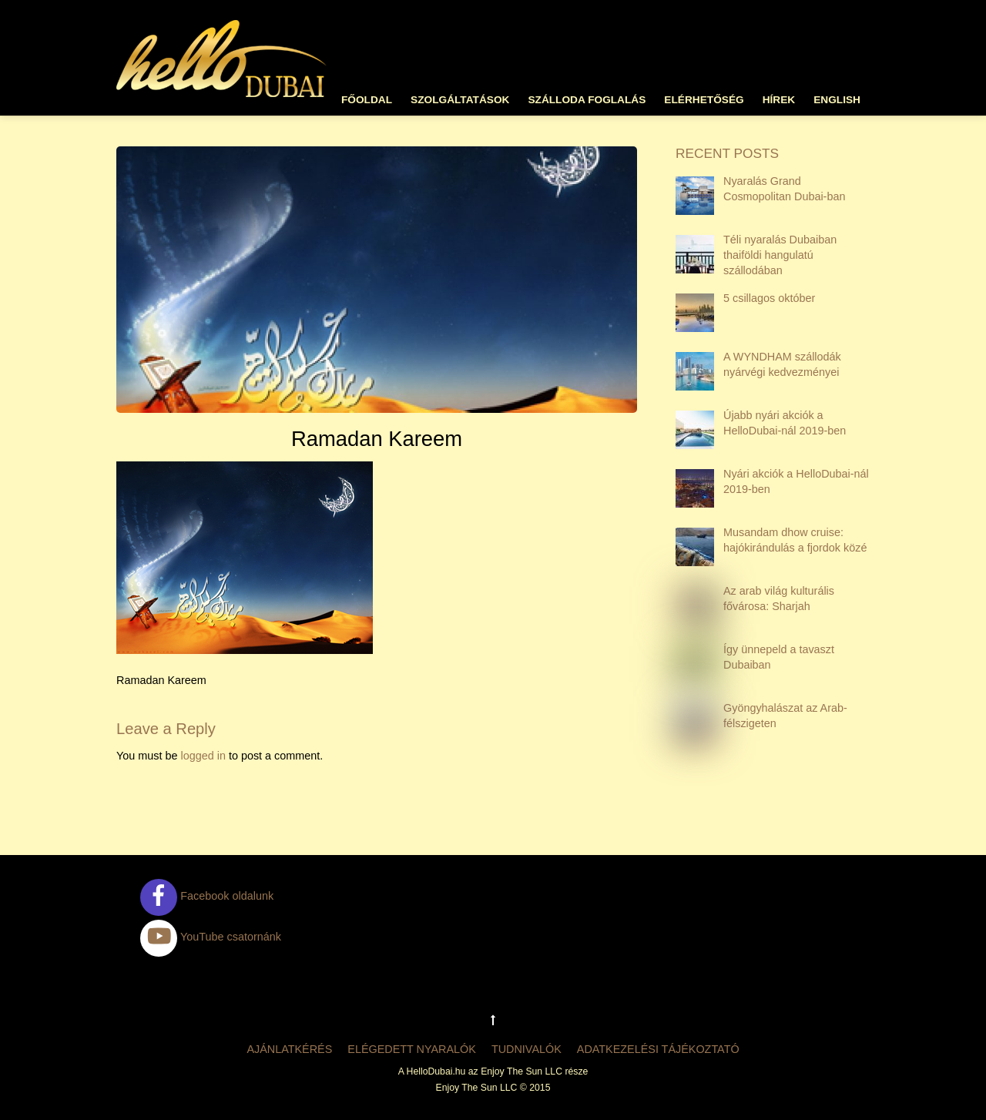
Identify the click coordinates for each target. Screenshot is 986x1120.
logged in (202, 755)
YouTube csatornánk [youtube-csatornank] (210, 937)
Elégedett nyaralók (411, 1049)
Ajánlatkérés (289, 1049)
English (836, 100)
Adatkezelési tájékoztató (658, 1049)
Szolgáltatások (460, 100)
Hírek (779, 100)
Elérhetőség (703, 100)
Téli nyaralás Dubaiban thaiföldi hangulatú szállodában (780, 255)
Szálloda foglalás (587, 100)
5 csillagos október (769, 298)
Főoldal (366, 100)
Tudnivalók (526, 1049)
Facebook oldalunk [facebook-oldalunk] (206, 896)
